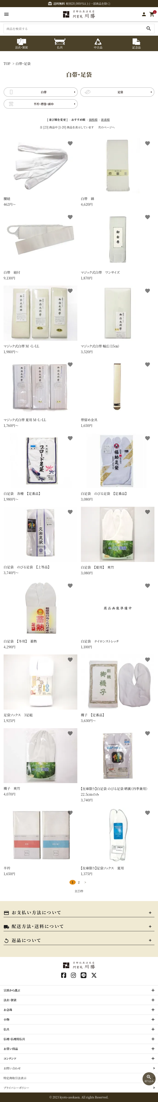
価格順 (93, 119)
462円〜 (40, 172)
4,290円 (40, 614)
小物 (6, 1019)
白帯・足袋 (22, 63)
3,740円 (118, 765)
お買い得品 (11, 1049)
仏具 (6, 1029)
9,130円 (40, 246)
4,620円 (118, 172)
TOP (7, 63)
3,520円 (118, 320)
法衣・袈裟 (10, 1000)
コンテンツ (10, 1058)
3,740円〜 (40, 541)
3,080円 (118, 467)
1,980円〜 (40, 320)
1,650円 (118, 393)
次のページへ (106, 127)
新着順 (105, 119)
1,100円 (118, 614)
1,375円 (118, 842)
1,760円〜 (40, 393)
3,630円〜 (118, 688)
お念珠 (8, 1010)
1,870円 (118, 246)
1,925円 (40, 688)
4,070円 (40, 762)
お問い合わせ (12, 1068)
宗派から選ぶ (12, 990)
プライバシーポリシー (16, 1088)
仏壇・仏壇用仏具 (14, 1039)
